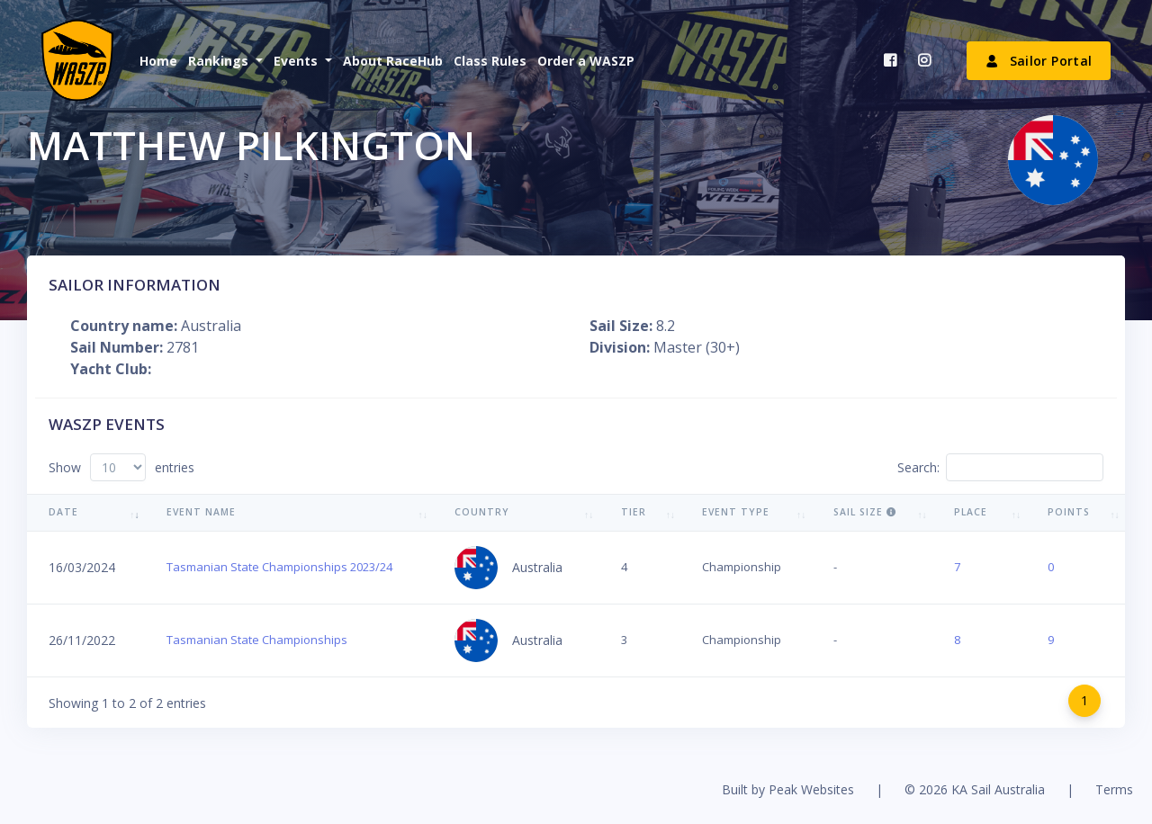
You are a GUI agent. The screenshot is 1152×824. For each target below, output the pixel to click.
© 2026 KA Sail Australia (974, 789)
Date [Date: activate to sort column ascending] (63, 512)
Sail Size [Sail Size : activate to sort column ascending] (864, 512)
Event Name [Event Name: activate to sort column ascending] (201, 512)
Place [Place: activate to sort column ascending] (970, 512)
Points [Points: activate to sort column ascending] (1069, 512)
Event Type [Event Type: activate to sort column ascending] (736, 512)
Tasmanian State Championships (256, 639)
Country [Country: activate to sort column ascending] (481, 512)
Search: (1000, 467)
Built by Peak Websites (788, 789)
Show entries (121, 467)
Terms (1114, 789)
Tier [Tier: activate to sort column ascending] (633, 512)
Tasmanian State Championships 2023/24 (279, 567)
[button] (223, 61)
